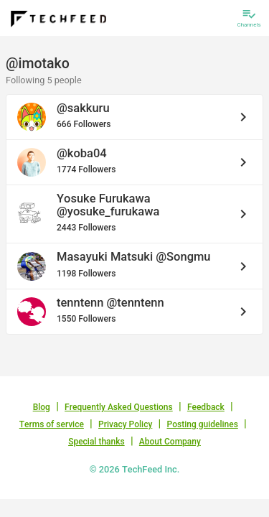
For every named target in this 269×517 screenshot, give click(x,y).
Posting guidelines (202, 424)
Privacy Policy (125, 424)
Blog (41, 407)
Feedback (206, 407)
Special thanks (96, 442)
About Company (170, 442)
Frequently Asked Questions (119, 407)
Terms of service (51, 424)
